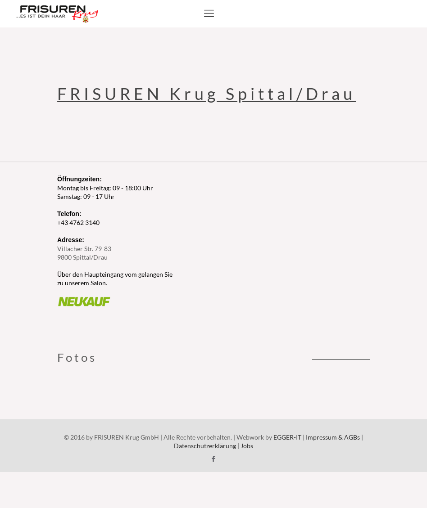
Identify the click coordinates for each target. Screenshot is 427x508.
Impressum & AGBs (333, 437)
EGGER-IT (287, 437)
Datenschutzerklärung (205, 446)
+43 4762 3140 (78, 222)
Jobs (247, 446)
